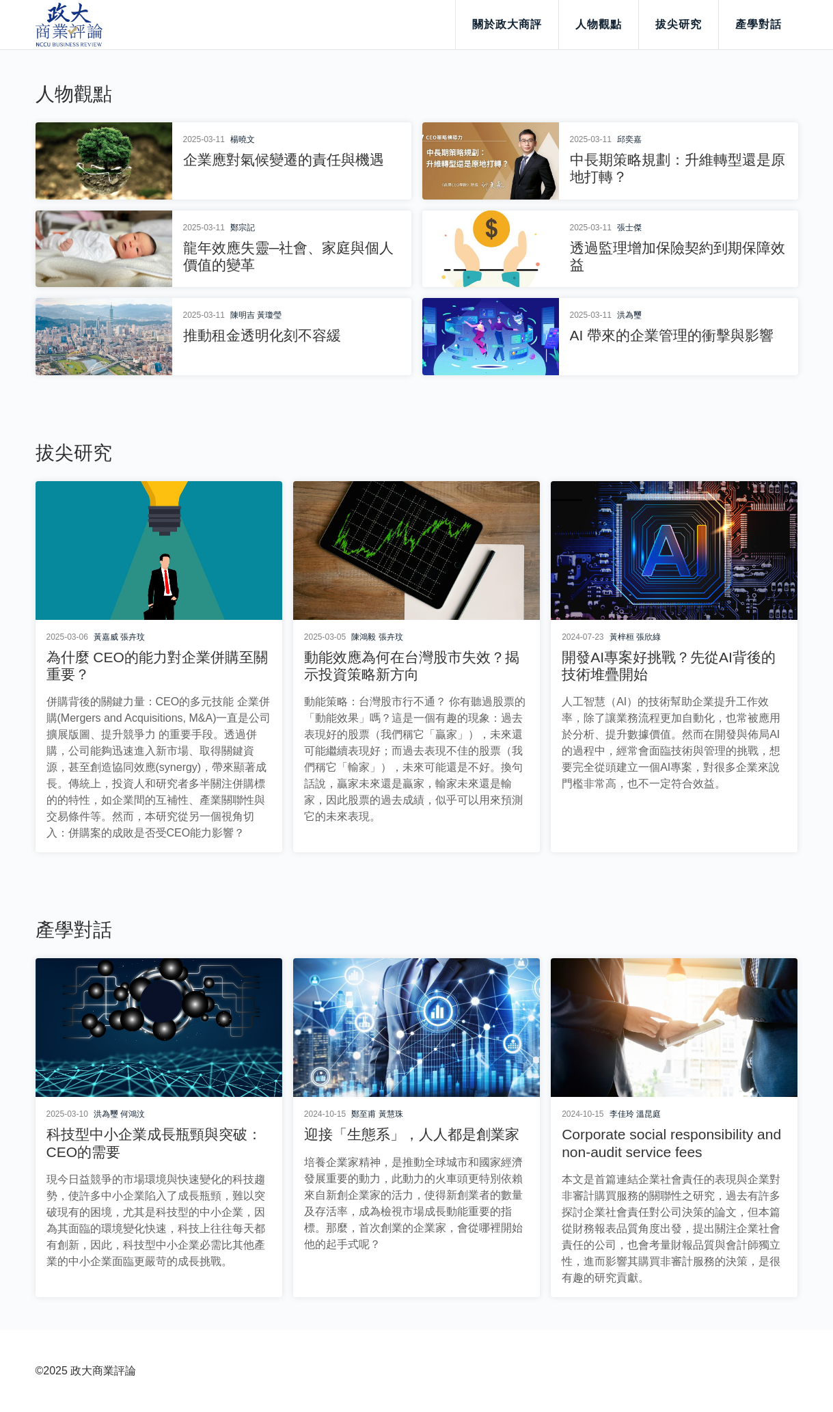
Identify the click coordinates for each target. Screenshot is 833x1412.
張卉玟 (132, 637)
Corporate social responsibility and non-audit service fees (671, 1142)
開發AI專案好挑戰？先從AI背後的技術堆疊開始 (669, 665)
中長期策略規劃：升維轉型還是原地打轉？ (677, 168)
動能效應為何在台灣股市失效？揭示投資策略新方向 (411, 665)
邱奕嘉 (629, 139)
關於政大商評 (507, 24)
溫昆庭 (648, 1114)
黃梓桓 (622, 637)
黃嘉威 (106, 637)
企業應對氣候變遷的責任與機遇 (283, 159)
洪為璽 (629, 315)
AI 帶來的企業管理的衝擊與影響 (672, 335)
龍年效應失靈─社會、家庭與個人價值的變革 (288, 256)
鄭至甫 (363, 1114)
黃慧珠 (391, 1114)
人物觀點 (598, 24)
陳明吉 (242, 315)
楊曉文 (242, 139)
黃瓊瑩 (269, 315)
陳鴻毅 (363, 637)
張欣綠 (648, 637)
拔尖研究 (678, 24)
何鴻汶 (132, 1114)
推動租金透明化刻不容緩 (262, 335)
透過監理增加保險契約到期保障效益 (677, 256)
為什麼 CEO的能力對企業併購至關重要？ (157, 665)
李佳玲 (622, 1114)
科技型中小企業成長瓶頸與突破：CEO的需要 (154, 1142)
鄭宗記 (242, 227)
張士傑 (629, 227)
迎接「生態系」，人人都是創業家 (411, 1134)
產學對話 (758, 24)
